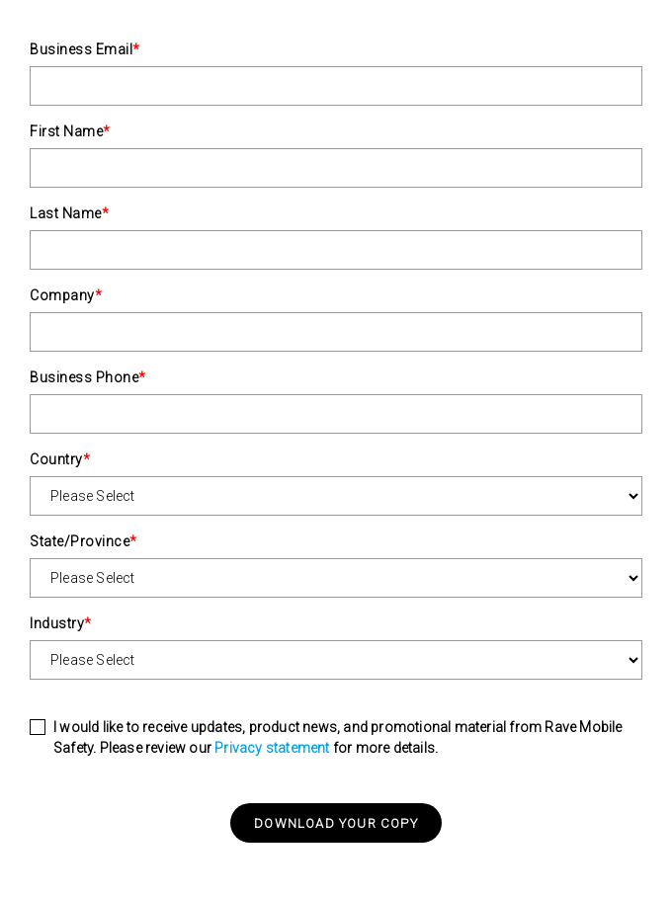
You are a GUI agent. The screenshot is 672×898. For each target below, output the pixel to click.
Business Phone (88, 377)
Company (66, 295)
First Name (70, 131)
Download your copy (336, 823)
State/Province (83, 541)
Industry (61, 623)
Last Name (69, 213)
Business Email (85, 49)
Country (60, 459)
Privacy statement (271, 748)
